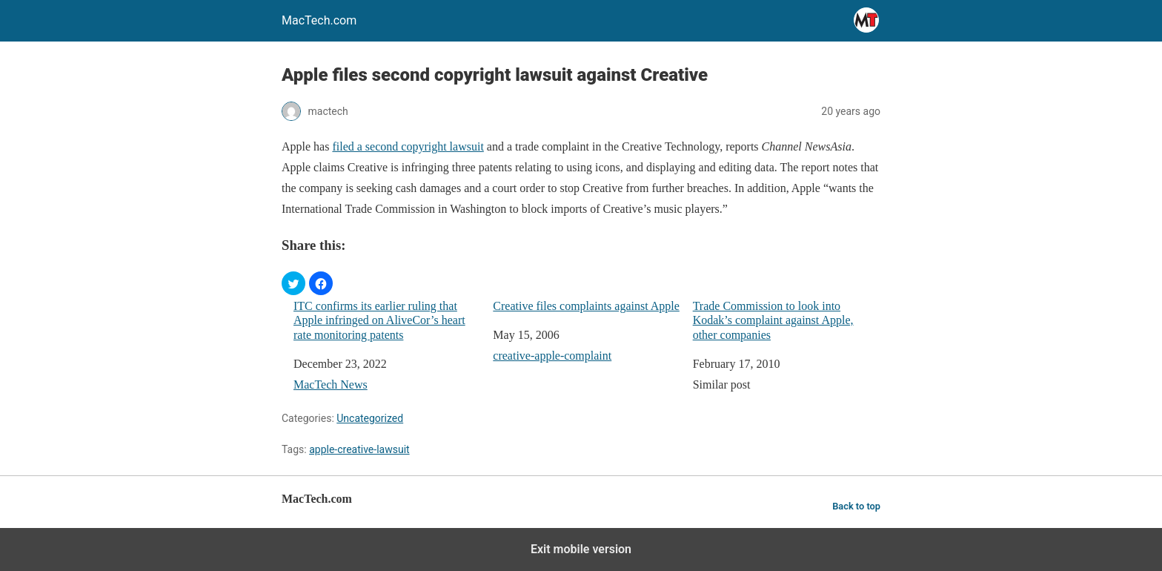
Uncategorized (369, 418)
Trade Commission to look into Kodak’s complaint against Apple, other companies (773, 320)
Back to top (856, 506)
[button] (293, 283)
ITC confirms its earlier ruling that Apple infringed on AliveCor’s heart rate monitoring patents (379, 320)
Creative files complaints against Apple (586, 306)
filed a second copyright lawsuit (407, 146)
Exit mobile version (581, 549)
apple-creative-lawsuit (359, 449)
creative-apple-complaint (552, 355)
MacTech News (330, 384)
